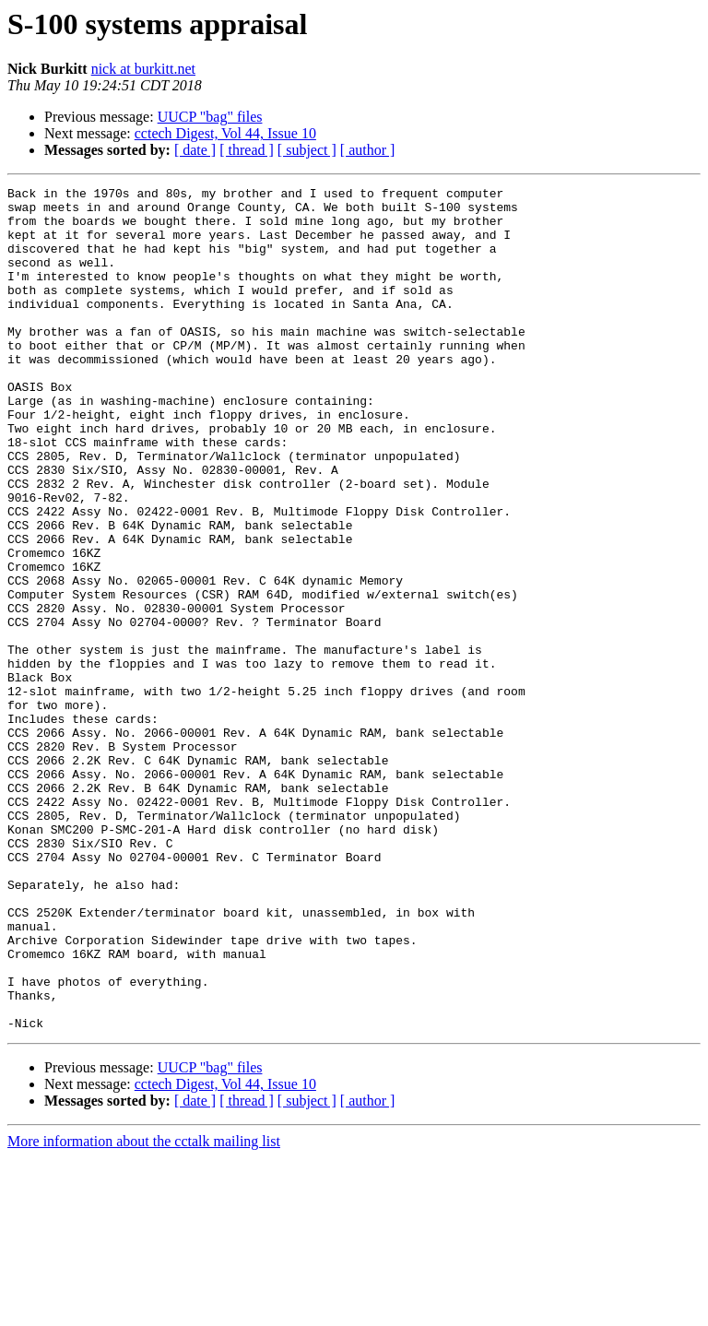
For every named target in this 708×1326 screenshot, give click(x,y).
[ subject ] (306, 150)
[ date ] (195, 150)
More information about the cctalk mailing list (143, 1310)
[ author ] (367, 150)
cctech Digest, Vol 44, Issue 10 (225, 133)
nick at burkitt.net (143, 69)
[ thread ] (246, 150)
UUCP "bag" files (210, 116)
